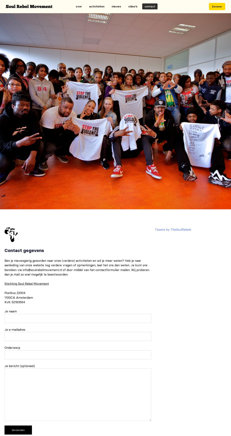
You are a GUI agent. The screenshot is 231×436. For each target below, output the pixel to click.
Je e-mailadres (78, 334)
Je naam (78, 316)
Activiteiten (96, 6)
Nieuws (116, 6)
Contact (150, 6)
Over (79, 6)
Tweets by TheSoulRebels (173, 230)
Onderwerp (78, 352)
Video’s (132, 6)
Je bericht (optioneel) (78, 392)
